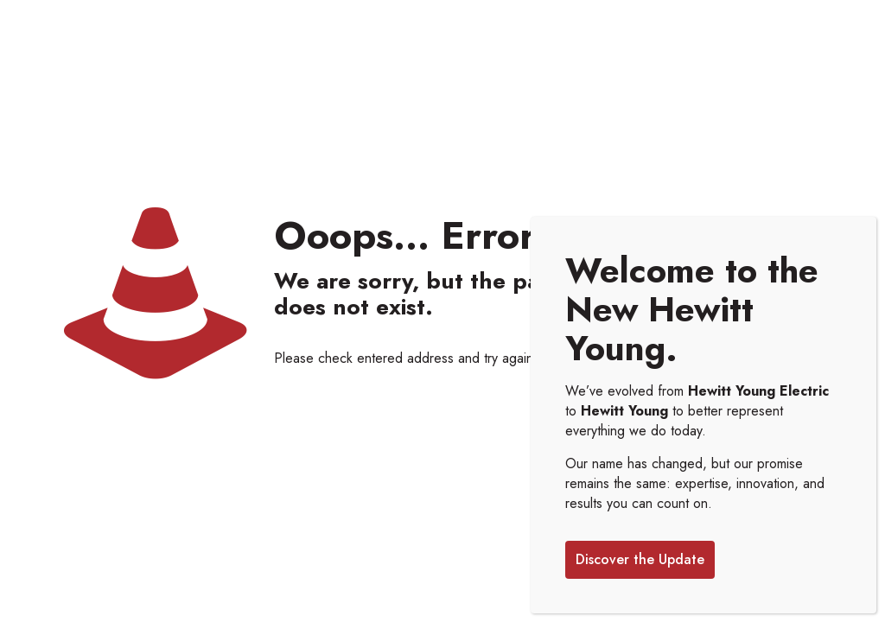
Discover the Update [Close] (640, 559)
